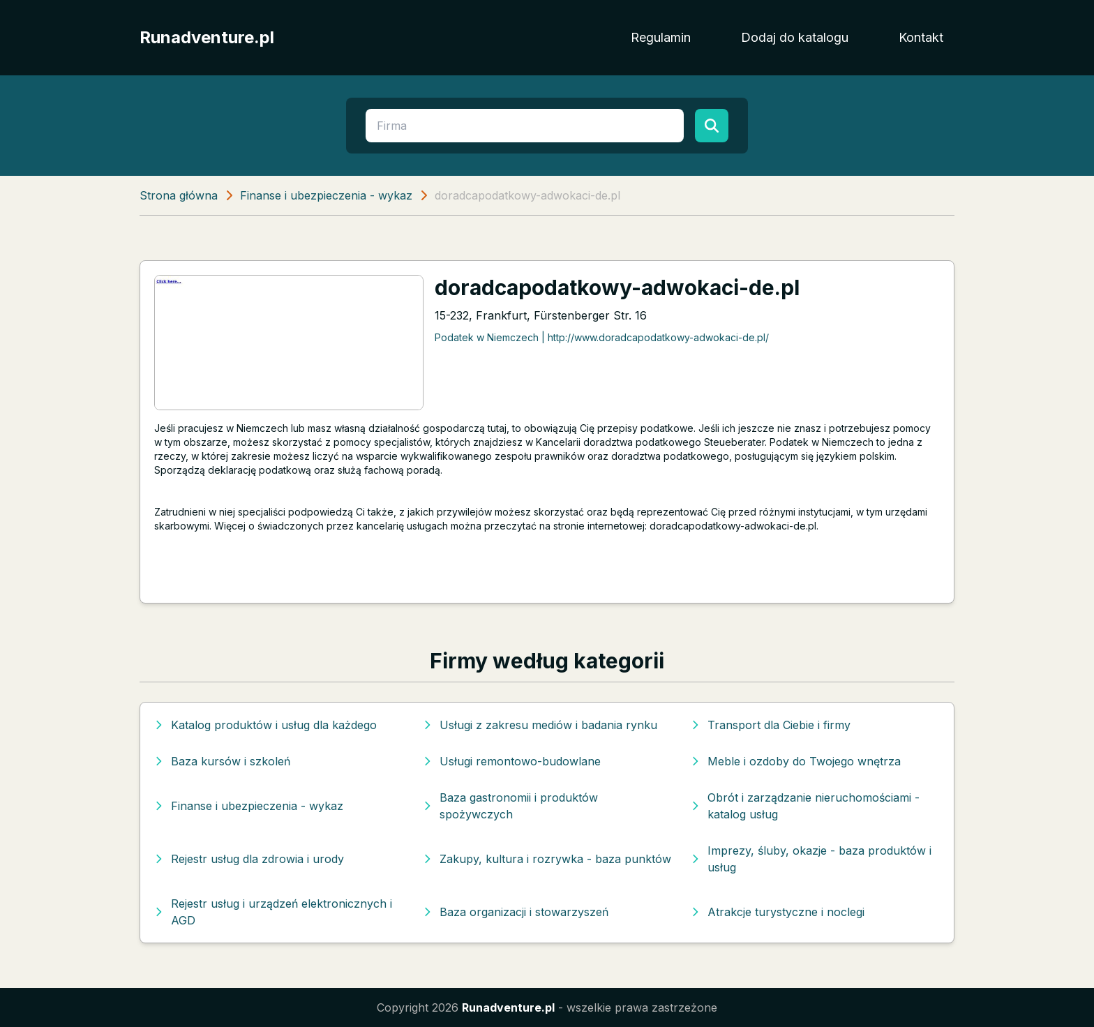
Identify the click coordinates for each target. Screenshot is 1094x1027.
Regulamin (661, 37)
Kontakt (921, 37)
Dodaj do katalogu (794, 37)
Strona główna (179, 195)
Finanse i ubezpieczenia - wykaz (326, 195)
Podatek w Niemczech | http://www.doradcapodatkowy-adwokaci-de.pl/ (602, 337)
